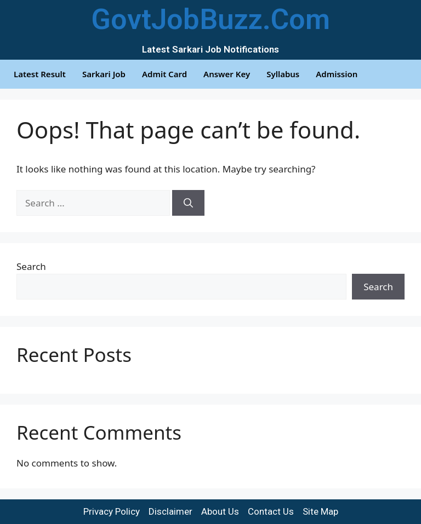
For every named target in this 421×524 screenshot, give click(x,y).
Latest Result (40, 73)
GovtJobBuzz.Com (210, 19)
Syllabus (282, 73)
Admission (336, 73)
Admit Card (164, 73)
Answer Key (226, 73)
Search (31, 266)
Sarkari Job (104, 73)
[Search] (188, 203)
